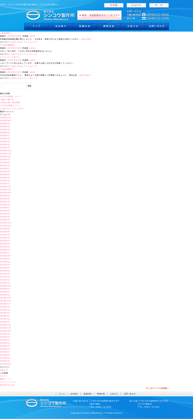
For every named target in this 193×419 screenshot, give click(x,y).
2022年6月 (5, 238)
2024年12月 (5, 151)
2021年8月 (5, 262)
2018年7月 (5, 334)
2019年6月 (5, 310)
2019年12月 (5, 298)
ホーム (62, 394)
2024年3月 (5, 178)
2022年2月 (5, 250)
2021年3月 (5, 277)
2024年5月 (5, 172)
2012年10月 (5, 364)
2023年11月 (5, 190)
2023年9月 (5, 196)
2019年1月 (5, 322)
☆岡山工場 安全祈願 (10, 102)
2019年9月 (5, 304)
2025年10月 (5, 120)
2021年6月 (5, 268)
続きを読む (88, 39)
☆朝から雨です (7, 99)
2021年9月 (5, 259)
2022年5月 (5, 241)
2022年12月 (5, 223)
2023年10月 (5, 193)
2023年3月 (5, 214)
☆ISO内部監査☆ (8, 45)
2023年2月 (5, 217)
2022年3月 (5, 247)
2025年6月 (5, 133)
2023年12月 (5, 187)
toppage (49, 15)
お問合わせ (157, 27)
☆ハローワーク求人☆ (10, 57)
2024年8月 (5, 163)
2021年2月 (5, 280)
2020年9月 (5, 289)
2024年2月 (5, 181)
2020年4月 (5, 295)
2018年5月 (5, 337)
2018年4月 (5, 340)
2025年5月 (5, 136)
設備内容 (84, 27)
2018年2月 (5, 346)
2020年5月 (5, 292)
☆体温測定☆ (6, 33)
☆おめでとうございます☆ (12, 108)
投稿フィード (6, 379)
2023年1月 (5, 220)
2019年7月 (5, 307)
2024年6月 (5, 169)
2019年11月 (5, 301)
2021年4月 (5, 274)
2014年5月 (5, 358)
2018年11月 (5, 328)
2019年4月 (5, 313)
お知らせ (133, 27)
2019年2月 (5, 319)
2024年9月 (5, 160)
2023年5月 (5, 208)
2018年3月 (5, 343)
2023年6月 (5, 205)
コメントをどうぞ (29, 42)
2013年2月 (5, 361)
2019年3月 (5, 316)
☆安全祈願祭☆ (7, 69)
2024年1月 (5, 184)
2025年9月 (5, 123)
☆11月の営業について (10, 96)
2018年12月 (5, 325)
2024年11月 (5, 154)
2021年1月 (5, 283)
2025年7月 (5, 129)
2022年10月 (5, 226)
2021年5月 (5, 271)
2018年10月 (5, 331)
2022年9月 (5, 229)
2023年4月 (5, 211)
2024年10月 (5, 157)
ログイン (4, 376)
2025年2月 (5, 145)
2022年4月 (5, 244)
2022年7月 (5, 235)
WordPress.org (7, 385)
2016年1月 (5, 352)
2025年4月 (5, 139)
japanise (114, 5)
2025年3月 (5, 142)
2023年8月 (5, 199)
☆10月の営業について (10, 105)
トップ (36, 27)
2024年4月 (5, 175)
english (136, 5)
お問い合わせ (130, 394)
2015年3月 (5, 355)
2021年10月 (5, 256)
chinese (159, 5)
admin (33, 36)
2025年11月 (5, 117)
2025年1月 (5, 148)
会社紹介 (60, 27)
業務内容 (108, 27)
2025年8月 (5, 126)
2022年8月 (5, 232)
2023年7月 (5, 202)
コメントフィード (8, 382)
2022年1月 (5, 253)
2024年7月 (5, 166)
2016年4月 (5, 349)
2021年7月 (5, 265)
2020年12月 (5, 286)
